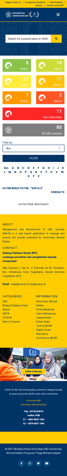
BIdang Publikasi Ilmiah (15, 305)
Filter (33, 158)
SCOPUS (7, 317)
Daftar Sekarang (33, 371)
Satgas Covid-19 (13, 2)
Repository (42, 333)
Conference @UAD (46, 337)
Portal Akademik (45, 309)
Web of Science (11, 321)
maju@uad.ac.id (19, 284)
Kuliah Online (43, 321)
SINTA (6, 313)
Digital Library (43, 329)
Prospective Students (35, 2)
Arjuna (6, 309)
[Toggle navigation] (58, 14)
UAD (5, 301)
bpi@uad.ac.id (38, 284)
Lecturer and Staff (55, 5)
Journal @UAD (44, 325)
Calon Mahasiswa (46, 313)
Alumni (38, 5)
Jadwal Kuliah (43, 317)
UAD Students (56, 2)
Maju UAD (43, 449)
